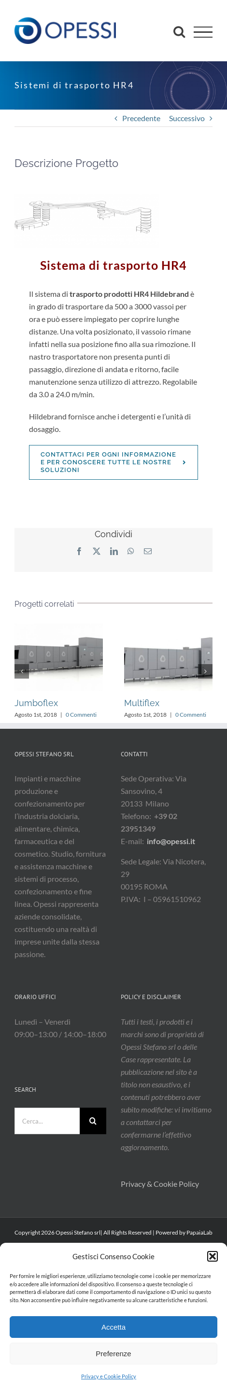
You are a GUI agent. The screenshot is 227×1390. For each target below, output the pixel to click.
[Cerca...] (47, 1121)
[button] (212, 1256)
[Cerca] (93, 1121)
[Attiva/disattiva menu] (203, 32)
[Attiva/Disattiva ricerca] (179, 31)
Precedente (141, 118)
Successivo (187, 118)
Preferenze (113, 1353)
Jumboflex (36, 703)
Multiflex (141, 703)
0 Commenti (81, 714)
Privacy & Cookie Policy (160, 1183)
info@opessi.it (171, 841)
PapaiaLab (199, 1232)
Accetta (113, 1327)
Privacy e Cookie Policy (108, 1376)
